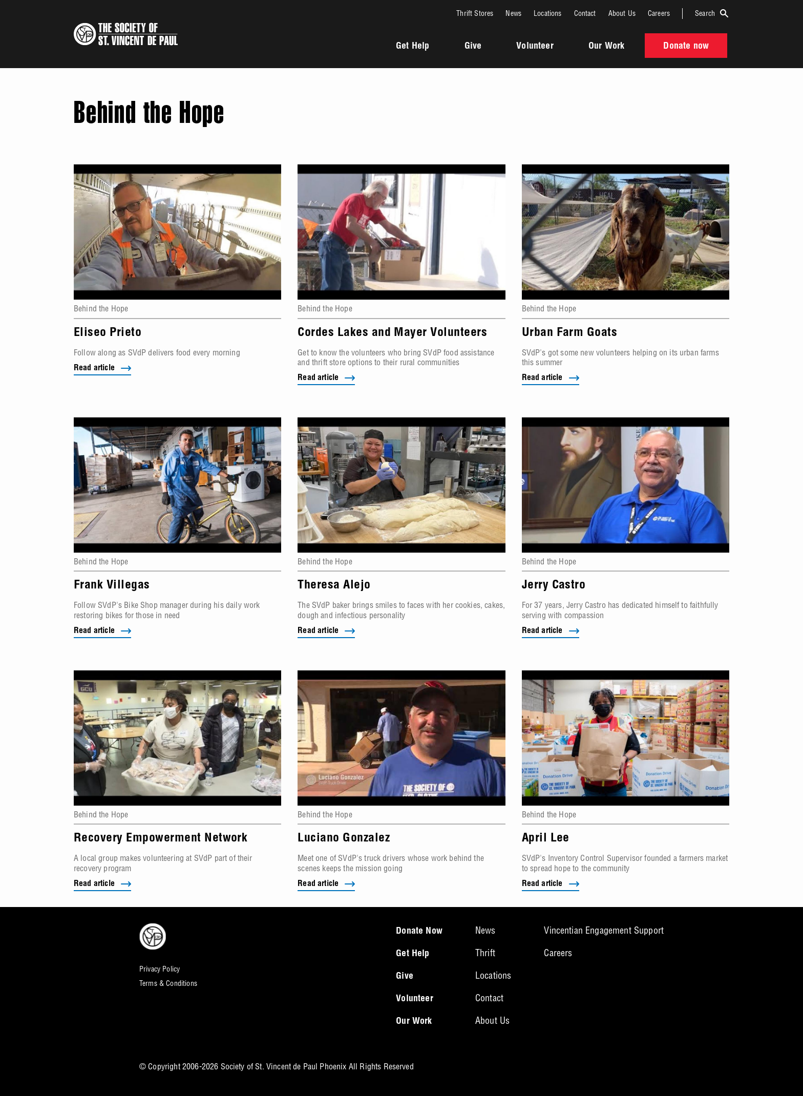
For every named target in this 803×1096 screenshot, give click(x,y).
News (513, 13)
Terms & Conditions (168, 983)
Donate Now (419, 931)
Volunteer (534, 46)
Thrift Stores (474, 13)
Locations (547, 13)
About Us (622, 13)
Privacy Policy (159, 969)
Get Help (412, 46)
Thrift (485, 953)
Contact (585, 13)
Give (473, 46)
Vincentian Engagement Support (604, 930)
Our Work (606, 46)
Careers (659, 13)
